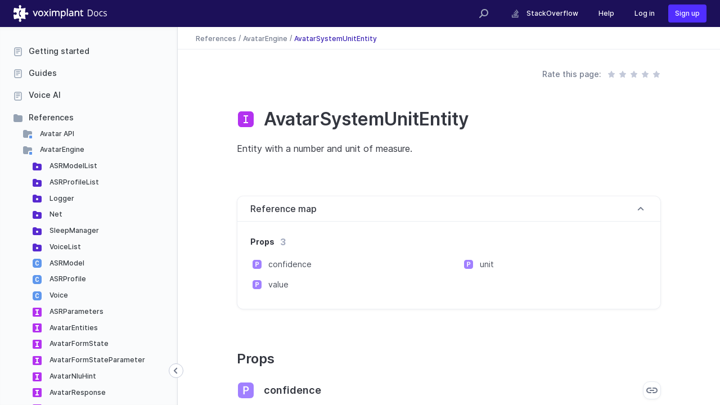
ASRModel (66, 263)
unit (487, 264)
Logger (61, 198)
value (278, 284)
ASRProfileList (73, 182)
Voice (58, 295)
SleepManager (73, 230)
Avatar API (56, 133)
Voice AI (45, 95)
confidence (290, 264)
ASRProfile (67, 278)
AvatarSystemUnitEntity (335, 38)
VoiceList (64, 246)
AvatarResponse (77, 392)
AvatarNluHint (72, 376)
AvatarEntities (73, 327)
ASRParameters (76, 311)
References (51, 117)
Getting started (59, 51)
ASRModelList (72, 165)
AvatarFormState (78, 343)
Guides (43, 73)
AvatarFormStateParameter (96, 360)
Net (55, 214)
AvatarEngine (61, 149)
